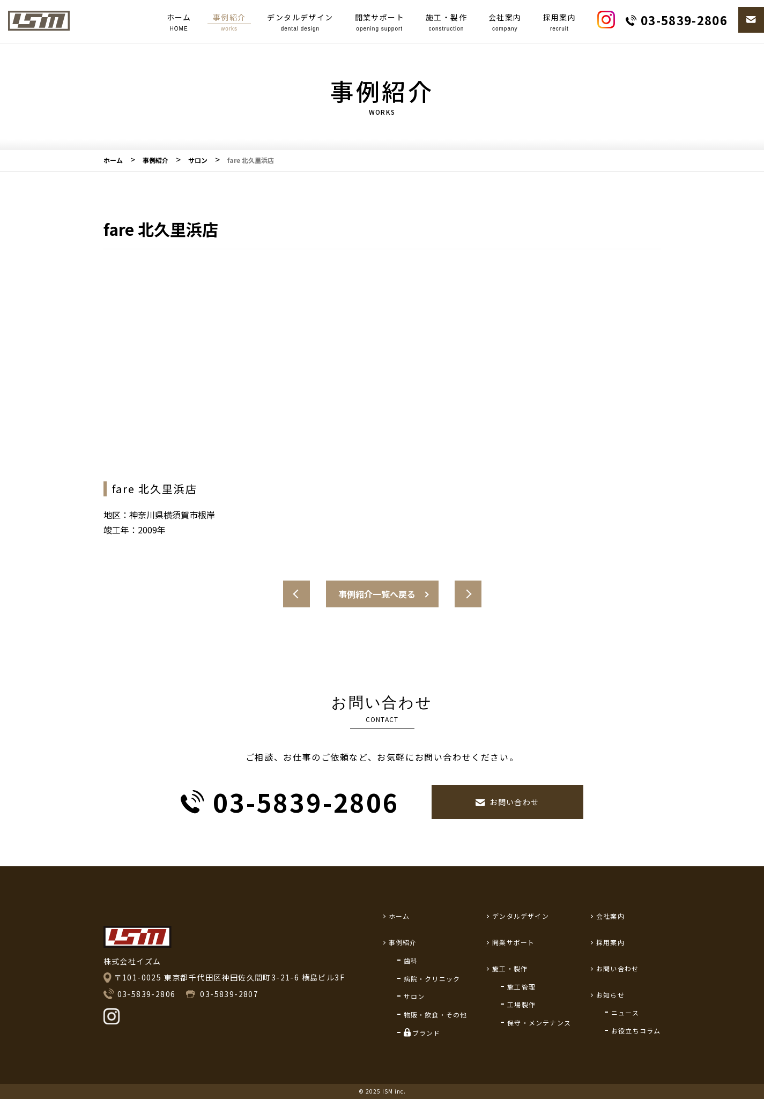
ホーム (179, 23)
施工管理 (521, 986)
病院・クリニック (432, 978)
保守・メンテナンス (539, 1022)
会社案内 (505, 23)
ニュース (625, 1012)
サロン (414, 996)
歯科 (411, 960)
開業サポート (379, 23)
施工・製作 (446, 23)
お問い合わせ (617, 968)
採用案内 (559, 23)
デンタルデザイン (300, 23)
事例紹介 (229, 23)
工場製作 (521, 1004)
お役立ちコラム (636, 1030)
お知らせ (610, 994)
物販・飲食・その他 (436, 1014)
